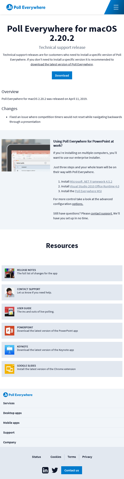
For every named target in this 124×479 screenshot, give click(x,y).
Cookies (55, 457)
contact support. (102, 213)
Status (36, 457)
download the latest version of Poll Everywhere (62, 64)
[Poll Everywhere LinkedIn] (45, 470)
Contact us (71, 470)
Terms (72, 457)
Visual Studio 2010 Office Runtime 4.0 (94, 186)
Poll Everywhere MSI (88, 191)
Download (62, 75)
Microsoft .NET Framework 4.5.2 (91, 181)
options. (77, 204)
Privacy (87, 457)
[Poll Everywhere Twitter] (55, 470)
